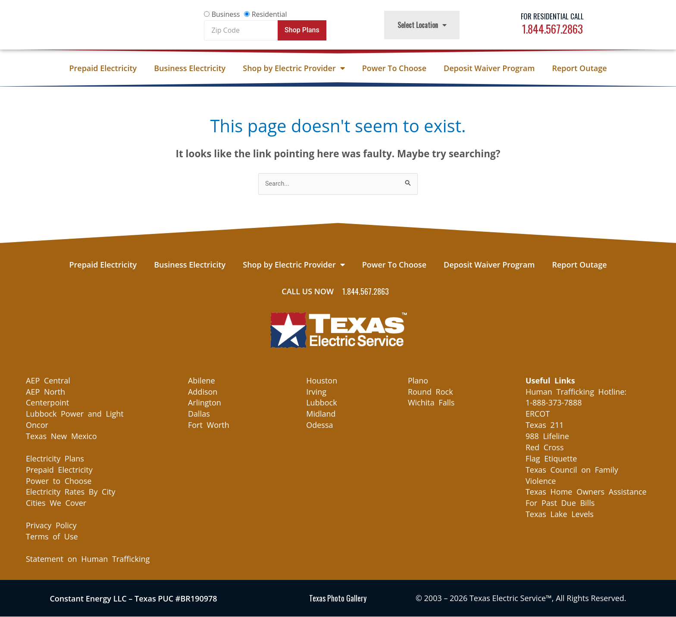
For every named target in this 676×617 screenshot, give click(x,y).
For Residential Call (552, 16)
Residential (269, 14)
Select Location (422, 25)
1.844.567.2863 (552, 29)
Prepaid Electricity (103, 68)
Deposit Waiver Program (489, 68)
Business (226, 14)
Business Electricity (189, 68)
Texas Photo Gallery (337, 598)
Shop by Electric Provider (293, 68)
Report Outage (579, 68)
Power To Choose (394, 68)
